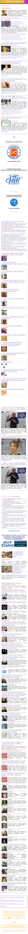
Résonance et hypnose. (8, 723)
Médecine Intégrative (14, 2)
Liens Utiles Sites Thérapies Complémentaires (12, 925)
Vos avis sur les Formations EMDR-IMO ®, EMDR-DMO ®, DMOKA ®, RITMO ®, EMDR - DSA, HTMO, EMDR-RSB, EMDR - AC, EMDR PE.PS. (13, 520)
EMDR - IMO (16, 33)
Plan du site (4, 918)
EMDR (2, 56)
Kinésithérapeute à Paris (7, 39)
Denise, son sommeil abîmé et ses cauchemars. (14, 237)
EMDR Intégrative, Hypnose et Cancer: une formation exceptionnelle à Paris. (12, 247)
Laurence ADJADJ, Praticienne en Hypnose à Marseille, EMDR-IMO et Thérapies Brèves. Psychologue (14, 512)
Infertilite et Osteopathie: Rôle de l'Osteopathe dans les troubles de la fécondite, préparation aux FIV (11, 344)
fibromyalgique (5, 111)
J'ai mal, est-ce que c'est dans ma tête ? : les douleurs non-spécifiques (13, 80)
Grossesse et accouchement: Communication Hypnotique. (10, 290)
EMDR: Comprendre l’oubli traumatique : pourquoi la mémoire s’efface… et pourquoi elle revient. (14, 592)
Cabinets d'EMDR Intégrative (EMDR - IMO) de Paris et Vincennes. (14, 884)
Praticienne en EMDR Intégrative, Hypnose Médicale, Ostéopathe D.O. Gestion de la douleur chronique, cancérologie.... (17, 810)
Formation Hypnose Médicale (12, 34)
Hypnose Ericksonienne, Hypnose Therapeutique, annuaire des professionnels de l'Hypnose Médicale (13, 503)
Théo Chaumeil (19, 39)
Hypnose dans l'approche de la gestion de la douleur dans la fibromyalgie (13, 44)
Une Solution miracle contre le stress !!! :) (13, 506)
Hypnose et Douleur (15, 36)
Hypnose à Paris (5, 36)
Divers (14, 558)
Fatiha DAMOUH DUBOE (9, 876)
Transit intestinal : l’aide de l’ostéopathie (14, 335)
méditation (4, 93)
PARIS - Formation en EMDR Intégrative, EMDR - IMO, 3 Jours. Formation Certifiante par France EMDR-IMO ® (13, 409)
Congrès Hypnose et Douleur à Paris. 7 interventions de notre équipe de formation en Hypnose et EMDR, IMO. (13, 657)
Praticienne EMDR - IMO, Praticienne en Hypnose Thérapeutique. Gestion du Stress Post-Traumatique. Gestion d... (17, 832)
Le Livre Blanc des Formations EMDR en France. (15, 249)
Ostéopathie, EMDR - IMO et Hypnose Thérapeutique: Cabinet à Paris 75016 (12, 254)
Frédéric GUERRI (6, 799)
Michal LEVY (5, 784)
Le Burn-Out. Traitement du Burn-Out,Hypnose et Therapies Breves (11, 714)
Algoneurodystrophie (6, 33)
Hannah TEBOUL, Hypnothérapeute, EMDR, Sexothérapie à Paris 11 (12, 676)
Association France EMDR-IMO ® (14, 141)
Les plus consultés (15, 496)
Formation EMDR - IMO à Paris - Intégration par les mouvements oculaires (14, 612)
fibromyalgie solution (18, 56)
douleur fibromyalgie (11, 109)
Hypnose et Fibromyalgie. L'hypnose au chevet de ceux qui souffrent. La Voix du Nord (14, 97)
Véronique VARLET (7, 830)
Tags (25, 918)
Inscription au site (19, 918)
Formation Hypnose (15, 897)
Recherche (8, 5)
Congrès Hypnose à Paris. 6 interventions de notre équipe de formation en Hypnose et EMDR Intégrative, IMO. (14, 624)
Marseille (14, 922)
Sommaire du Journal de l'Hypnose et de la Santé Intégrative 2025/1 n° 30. (12, 222)
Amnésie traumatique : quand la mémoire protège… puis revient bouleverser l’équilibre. (13, 775)
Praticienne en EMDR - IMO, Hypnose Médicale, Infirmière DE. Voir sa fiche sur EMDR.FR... (17, 840)
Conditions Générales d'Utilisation (19, 927)
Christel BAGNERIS (7, 792)
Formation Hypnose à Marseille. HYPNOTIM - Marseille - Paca (14, 196)
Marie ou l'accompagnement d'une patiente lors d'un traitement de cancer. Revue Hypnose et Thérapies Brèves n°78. (13, 241)
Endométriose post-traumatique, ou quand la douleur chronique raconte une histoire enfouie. (13, 763)
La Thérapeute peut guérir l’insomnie (12, 498)
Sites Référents (7, 362)
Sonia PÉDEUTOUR (7, 837)
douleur (11, 92)
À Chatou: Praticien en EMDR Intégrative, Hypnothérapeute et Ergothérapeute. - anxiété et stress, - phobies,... (17, 824)
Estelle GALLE (6, 852)
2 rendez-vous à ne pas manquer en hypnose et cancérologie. (12, 635)
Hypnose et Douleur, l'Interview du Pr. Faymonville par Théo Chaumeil (11, 62)
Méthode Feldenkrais (8, 500)
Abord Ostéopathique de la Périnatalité (14, 389)
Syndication (12, 918)
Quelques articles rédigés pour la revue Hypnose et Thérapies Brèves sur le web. (13, 281)
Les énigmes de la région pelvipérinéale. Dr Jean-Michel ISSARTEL (13, 353)
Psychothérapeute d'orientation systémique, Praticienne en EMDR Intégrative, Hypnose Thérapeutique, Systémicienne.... (17, 795)
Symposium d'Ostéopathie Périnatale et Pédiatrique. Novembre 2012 (13, 370)
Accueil (2, 5)
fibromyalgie (8, 56)
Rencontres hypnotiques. (9, 685)
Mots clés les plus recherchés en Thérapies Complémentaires (14, 926)
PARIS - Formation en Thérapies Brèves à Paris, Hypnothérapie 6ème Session (13, 437)
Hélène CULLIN (6, 868)
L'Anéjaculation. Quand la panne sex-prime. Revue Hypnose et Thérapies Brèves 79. (12, 235)
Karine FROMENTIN (7, 807)
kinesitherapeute (5, 38)
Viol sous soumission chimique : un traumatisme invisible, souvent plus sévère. (14, 751)
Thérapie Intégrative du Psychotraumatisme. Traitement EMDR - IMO (14, 263)
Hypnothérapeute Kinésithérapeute (10, 37)
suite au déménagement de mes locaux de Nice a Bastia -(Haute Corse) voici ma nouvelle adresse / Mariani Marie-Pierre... (14, 577)
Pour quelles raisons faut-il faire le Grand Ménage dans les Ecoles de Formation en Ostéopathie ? (13, 380)
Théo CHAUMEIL (6, 20)
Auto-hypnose (5, 92)
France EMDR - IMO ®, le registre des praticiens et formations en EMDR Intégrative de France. (12, 744)
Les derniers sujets (5, 496)
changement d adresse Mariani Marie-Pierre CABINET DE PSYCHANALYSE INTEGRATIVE (19, 569)
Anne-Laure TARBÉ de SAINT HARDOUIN (13, 845)
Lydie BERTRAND (7, 860)
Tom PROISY (5, 822)
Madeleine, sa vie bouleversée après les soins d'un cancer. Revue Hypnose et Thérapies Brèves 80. (13, 232)
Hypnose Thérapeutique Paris (11, 113)
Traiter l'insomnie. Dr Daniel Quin (11, 706)
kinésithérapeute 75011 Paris (18, 38)
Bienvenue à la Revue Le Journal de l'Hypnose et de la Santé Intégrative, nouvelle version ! (13, 225)
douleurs (19, 109)
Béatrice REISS (6, 814)
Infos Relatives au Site (13, 530)
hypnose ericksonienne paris (9, 113)
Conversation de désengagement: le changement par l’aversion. (12, 731)
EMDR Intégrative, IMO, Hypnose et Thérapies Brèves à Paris (12, 583)
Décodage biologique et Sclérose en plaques (14, 524)
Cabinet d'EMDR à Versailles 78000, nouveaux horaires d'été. (18, 554)
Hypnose (23, 34)
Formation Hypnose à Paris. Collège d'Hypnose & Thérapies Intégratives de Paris (14, 169)
